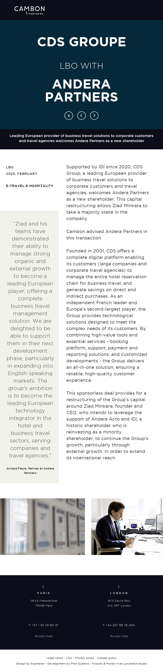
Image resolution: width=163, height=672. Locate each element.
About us (69, 7)
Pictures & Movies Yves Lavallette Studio (119, 663)
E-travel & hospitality (29, 186)
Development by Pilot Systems (68, 663)
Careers (110, 7)
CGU (69, 657)
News (124, 7)
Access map (43, 636)
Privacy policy (84, 657)
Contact (138, 7)
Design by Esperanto (30, 663)
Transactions (90, 7)
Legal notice (55, 657)
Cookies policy (106, 657)
